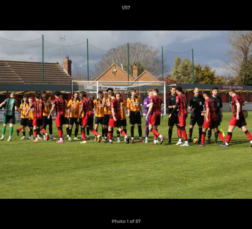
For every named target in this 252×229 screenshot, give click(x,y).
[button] (240, 9)
